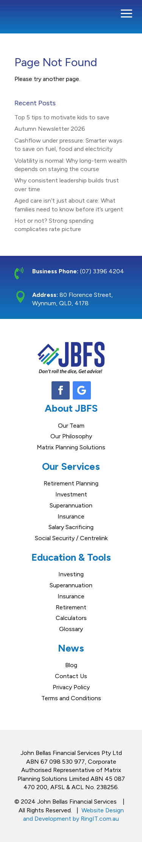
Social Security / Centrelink (71, 538)
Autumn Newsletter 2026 (49, 128)
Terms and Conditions (71, 698)
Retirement (71, 607)
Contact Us (71, 676)
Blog (71, 665)
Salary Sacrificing (71, 527)
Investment (71, 494)
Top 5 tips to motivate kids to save (61, 117)
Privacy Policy (71, 687)
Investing (71, 574)
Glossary (71, 629)
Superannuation (71, 505)
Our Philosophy (71, 436)
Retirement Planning (71, 483)
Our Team (71, 425)
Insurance (71, 516)
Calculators (71, 618)
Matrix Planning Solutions (71, 447)
